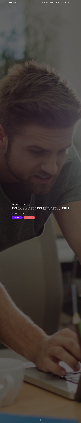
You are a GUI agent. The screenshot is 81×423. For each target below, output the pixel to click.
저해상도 (24, 213)
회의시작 (17, 217)
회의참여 (29, 217)
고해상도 (15, 213)
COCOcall (12, 2)
